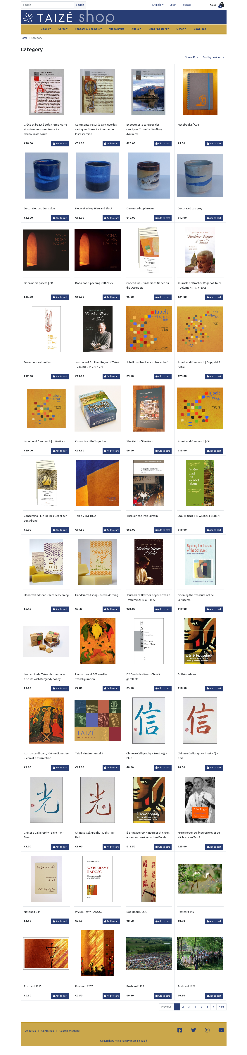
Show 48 (190, 57)
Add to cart (60, 143)
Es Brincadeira (187, 674)
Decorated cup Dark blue (39, 208)
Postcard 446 (186, 911)
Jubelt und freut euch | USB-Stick (44, 441)
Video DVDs (116, 28)
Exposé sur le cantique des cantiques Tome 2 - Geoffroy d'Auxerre (144, 129)
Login (173, 4)
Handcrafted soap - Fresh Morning (96, 595)
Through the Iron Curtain (142, 515)
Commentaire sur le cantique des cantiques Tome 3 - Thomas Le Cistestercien (96, 129)
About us (30, 1030)
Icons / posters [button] (157, 28)
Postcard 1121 (186, 986)
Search (80, 4)
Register (186, 4)
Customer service (69, 1030)
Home (24, 37)
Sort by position (212, 57)
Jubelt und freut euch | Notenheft (147, 362)
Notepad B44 (32, 911)
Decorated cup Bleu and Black (93, 208)
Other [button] (180, 28)
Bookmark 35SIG (136, 911)
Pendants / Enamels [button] (87, 28)
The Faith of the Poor (139, 441)
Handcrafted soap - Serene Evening (46, 595)
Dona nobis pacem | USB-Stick (94, 283)
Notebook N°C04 (188, 124)
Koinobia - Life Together (90, 441)
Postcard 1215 (33, 986)
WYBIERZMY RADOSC (88, 911)
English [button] (156, 4)
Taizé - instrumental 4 (89, 753)
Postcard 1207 (84, 986)
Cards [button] (61, 28)
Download (200, 28)
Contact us (47, 1030)
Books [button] (45, 28)
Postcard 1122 (135, 986)
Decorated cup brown (140, 208)
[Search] (47, 4)
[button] (218, 5)
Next (221, 1006)
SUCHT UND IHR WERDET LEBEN (199, 515)
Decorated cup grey (190, 208)
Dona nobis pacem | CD (38, 283)
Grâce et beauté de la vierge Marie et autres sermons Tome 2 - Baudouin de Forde (45, 129)
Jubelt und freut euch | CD (194, 441)
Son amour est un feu (37, 362)
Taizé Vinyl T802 (85, 515)
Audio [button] (135, 28)
